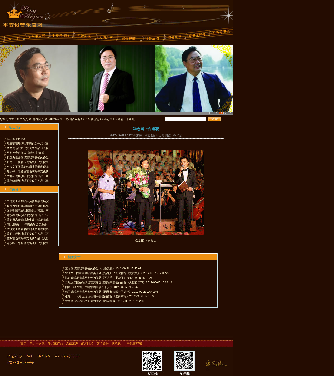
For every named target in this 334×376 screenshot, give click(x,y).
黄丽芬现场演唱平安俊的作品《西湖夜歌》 (91, 301)
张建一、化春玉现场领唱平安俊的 (28, 162)
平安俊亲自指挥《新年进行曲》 (26, 152)
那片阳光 (38, 119)
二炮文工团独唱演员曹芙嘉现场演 (28, 201)
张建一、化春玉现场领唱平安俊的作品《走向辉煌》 (97, 296)
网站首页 (22, 119)
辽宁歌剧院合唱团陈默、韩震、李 (28, 210)
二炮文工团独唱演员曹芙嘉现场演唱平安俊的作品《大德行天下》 (105, 282)
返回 (131, 119)
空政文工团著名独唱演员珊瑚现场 (28, 166)
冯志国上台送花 (16, 139)
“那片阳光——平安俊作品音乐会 (27, 224)
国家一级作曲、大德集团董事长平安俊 (88, 287)
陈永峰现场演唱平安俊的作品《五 (28, 180)
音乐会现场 (92, 119)
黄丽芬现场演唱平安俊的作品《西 (28, 176)
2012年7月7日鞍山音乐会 (64, 119)
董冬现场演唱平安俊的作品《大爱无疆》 (90, 268)
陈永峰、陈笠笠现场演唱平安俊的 (28, 171)
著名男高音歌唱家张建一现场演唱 (28, 220)
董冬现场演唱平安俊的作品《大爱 (28, 148)
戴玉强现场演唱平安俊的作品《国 (28, 143)
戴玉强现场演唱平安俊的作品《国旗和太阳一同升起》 (98, 291)
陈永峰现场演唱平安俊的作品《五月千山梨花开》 (95, 277)
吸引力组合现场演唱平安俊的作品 (28, 157)
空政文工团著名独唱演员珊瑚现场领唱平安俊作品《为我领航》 (104, 273)
